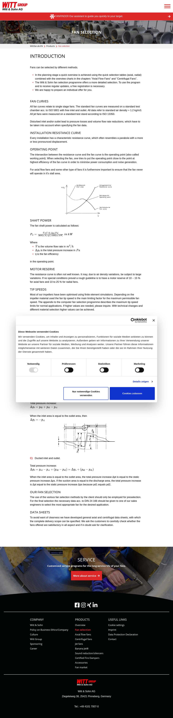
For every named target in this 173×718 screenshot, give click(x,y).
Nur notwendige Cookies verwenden (86, 393)
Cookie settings (116, 625)
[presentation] (51, 234)
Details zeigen (141, 381)
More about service (86, 575)
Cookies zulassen (132, 393)
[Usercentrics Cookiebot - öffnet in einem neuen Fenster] (133, 320)
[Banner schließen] (154, 320)
